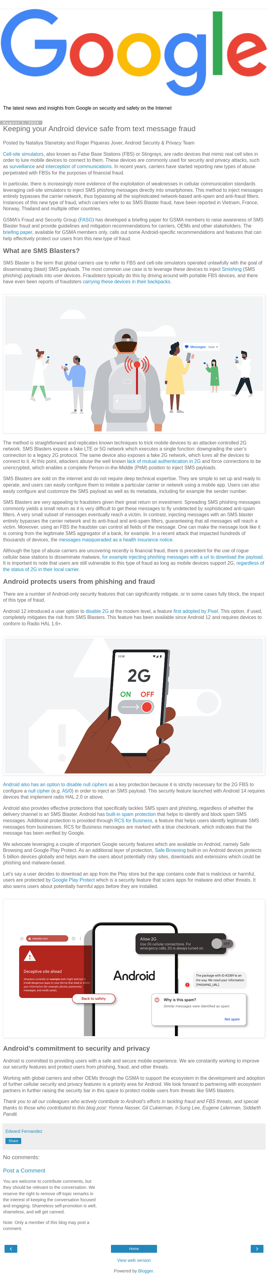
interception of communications (78, 166)
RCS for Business (133, 820)
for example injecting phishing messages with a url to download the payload (182, 557)
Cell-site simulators (23, 154)
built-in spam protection (131, 814)
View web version (134, 1260)
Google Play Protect (73, 880)
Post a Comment (24, 1170)
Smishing (232, 269)
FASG (86, 219)
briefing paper (17, 232)
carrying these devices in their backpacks (126, 281)
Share (13, 1141)
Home (134, 1249)
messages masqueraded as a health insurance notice (116, 539)
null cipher (39, 790)
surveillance (22, 166)
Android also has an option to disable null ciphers (55, 784)
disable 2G (97, 611)
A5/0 (67, 790)
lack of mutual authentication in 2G (164, 461)
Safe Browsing (170, 850)
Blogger (145, 1271)
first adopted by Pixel (195, 611)
